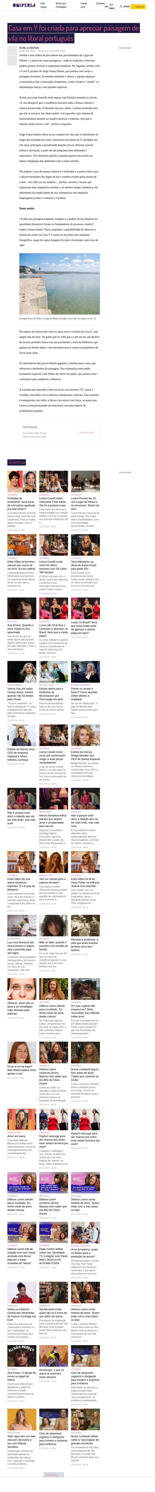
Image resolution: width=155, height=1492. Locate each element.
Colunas (100, 3)
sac (106, 7)
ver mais (53, 1475)
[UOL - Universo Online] (37, 5)
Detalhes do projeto (86, 432)
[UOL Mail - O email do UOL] (114, 6)
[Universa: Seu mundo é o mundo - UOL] (24, 5)
